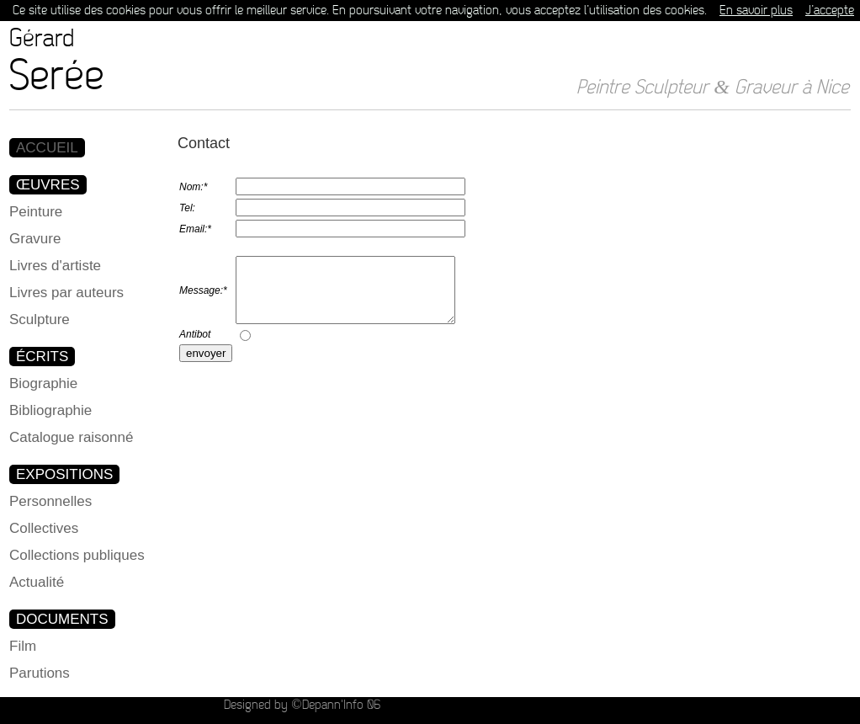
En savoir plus (756, 10)
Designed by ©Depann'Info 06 (302, 705)
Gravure (35, 239)
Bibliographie (50, 410)
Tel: (187, 208)
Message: (203, 296)
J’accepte (829, 10)
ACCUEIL (47, 148)
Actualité (36, 582)
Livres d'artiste (55, 266)
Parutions (39, 673)
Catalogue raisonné (71, 437)
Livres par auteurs (66, 293)
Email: (195, 229)
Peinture (35, 212)
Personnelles (50, 501)
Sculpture (39, 319)
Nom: (193, 187)
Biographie (43, 383)
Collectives (43, 528)
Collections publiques (77, 555)
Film (22, 646)
